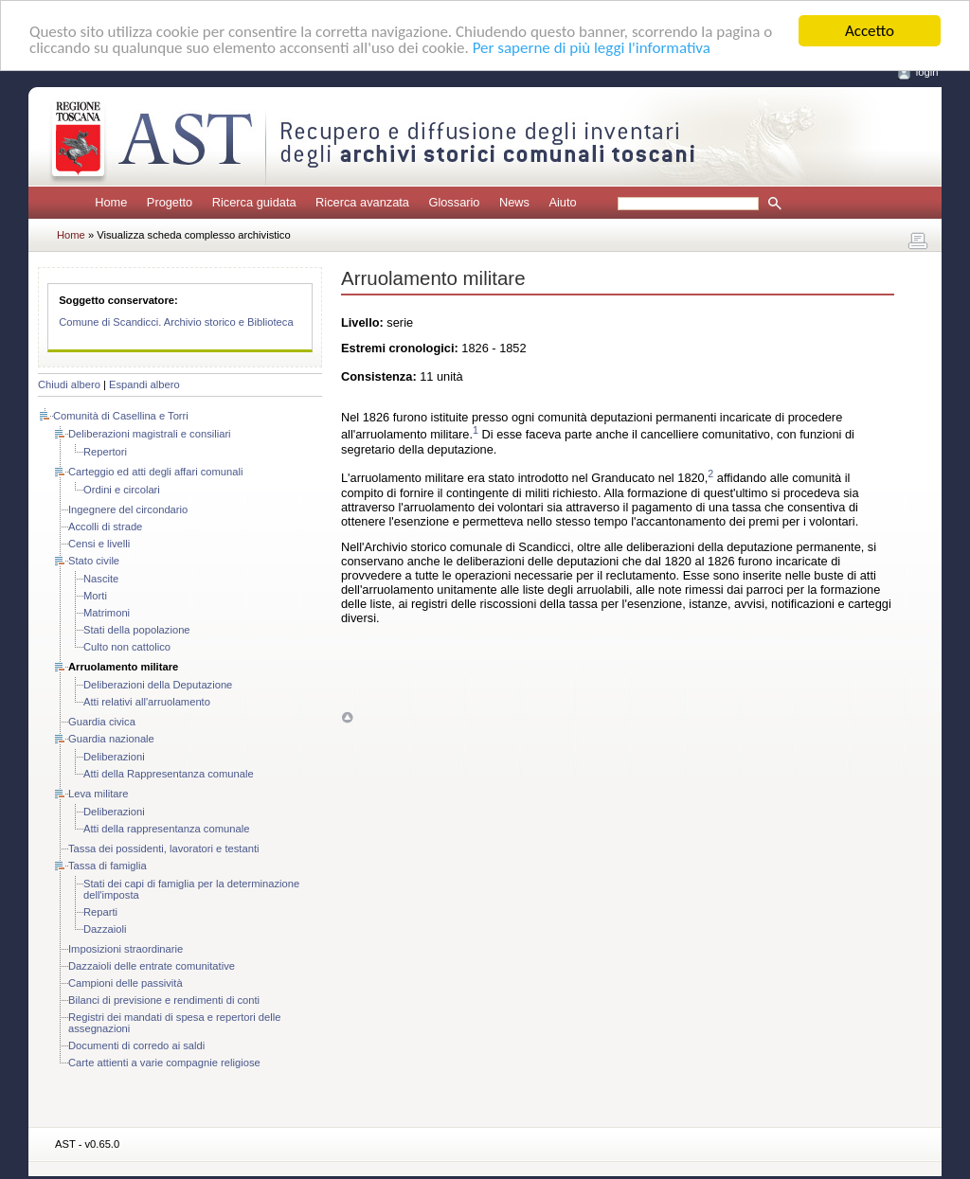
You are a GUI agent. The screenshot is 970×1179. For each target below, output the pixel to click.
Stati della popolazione (136, 629)
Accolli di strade (105, 526)
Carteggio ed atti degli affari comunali (155, 471)
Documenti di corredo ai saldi (136, 1045)
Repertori (105, 451)
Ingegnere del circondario (128, 509)
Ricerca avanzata (362, 202)
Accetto (869, 31)
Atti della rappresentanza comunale (166, 828)
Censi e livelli (99, 543)
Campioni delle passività (125, 983)
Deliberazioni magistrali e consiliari (149, 433)
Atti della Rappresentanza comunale (168, 773)
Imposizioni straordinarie (125, 949)
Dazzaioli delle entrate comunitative (151, 966)
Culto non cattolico (127, 646)
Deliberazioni (114, 756)
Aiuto (562, 202)
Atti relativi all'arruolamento (146, 701)
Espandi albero (144, 384)
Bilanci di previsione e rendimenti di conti (164, 1000)
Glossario (453, 202)
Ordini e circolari (121, 489)
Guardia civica (101, 721)
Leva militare (98, 793)
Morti (95, 595)
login (927, 72)
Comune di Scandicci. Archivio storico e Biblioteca (176, 322)
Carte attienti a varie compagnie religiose (164, 1062)
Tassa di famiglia (107, 865)
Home (111, 202)
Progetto (169, 202)
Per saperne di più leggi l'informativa (591, 47)
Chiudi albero (69, 384)
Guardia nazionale (111, 738)
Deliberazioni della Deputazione (157, 684)
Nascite (100, 578)
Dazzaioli (104, 929)
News (514, 202)
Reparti (100, 912)
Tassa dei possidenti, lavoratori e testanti (163, 848)
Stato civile (93, 560)
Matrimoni (106, 612)
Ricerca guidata (254, 202)
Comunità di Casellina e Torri (121, 415)
